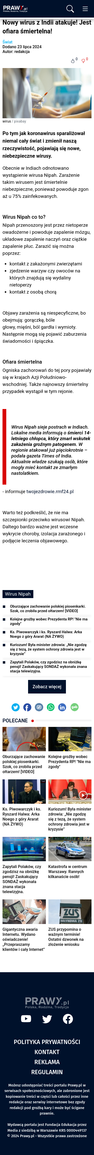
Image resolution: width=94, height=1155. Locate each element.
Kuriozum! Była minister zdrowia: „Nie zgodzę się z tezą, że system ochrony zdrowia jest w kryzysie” (48, 649)
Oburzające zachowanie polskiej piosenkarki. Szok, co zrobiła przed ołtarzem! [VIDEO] (48, 608)
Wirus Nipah (18, 594)
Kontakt (47, 1052)
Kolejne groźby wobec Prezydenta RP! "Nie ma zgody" (48, 621)
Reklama (47, 1062)
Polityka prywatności (47, 1042)
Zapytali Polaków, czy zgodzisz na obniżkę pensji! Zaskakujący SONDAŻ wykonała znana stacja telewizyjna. (48, 666)
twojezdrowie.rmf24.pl (49, 491)
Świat (8, 42)
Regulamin (47, 1072)
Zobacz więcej (47, 686)
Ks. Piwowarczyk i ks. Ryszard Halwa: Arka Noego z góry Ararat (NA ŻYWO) (46, 634)
